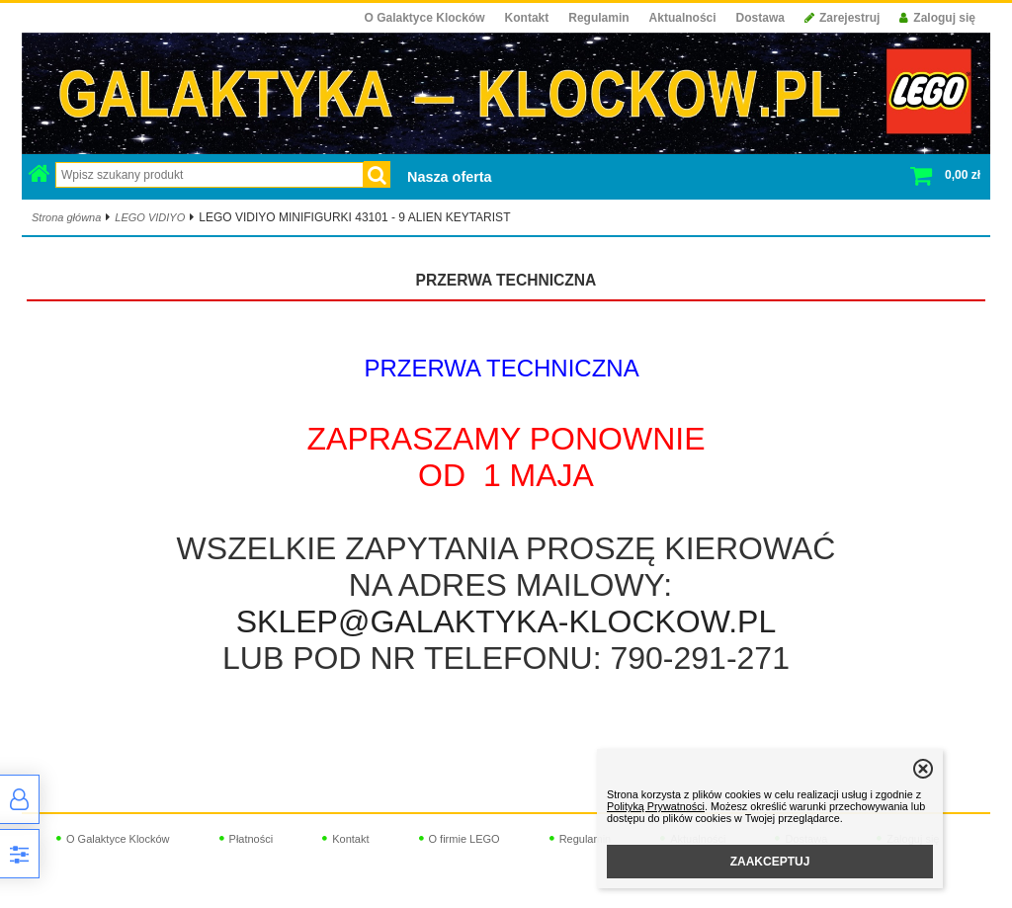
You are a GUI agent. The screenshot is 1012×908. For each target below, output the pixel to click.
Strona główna (66, 217)
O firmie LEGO (464, 839)
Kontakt (527, 18)
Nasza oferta (449, 177)
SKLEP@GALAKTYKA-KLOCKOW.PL (506, 621)
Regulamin (598, 18)
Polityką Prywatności (656, 806)
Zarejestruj (842, 18)
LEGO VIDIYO (150, 217)
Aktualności (683, 18)
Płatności (251, 839)
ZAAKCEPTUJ (770, 861)
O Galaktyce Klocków (425, 18)
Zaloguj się (937, 18)
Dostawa (760, 18)
